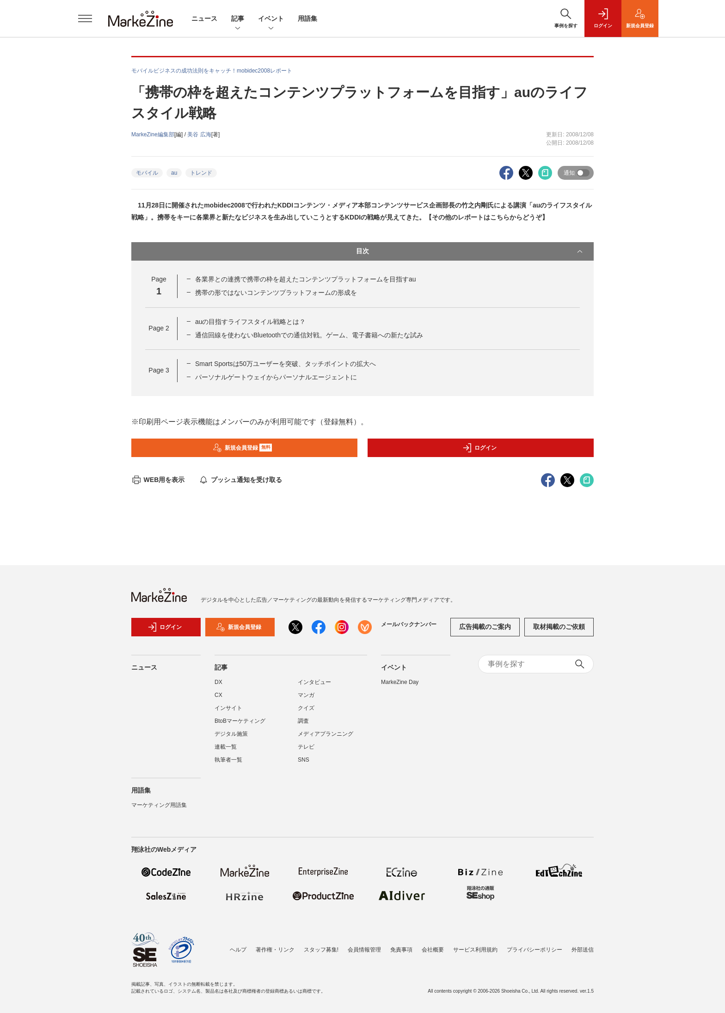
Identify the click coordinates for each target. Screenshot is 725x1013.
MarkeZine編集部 (152, 134)
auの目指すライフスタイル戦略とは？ (250, 321)
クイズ (306, 708)
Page (158, 328)
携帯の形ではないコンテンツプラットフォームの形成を (276, 292)
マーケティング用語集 (159, 805)
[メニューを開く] (85, 18)
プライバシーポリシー (534, 949)
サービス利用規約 (475, 949)
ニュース (204, 18)
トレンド (201, 173)
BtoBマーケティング (240, 721)
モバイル (147, 173)
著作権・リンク (275, 949)
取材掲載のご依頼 (559, 626)
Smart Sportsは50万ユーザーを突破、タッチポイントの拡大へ (285, 363)
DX (218, 682)
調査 (303, 721)
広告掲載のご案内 (485, 626)
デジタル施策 (231, 734)
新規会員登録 (242, 447)
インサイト (228, 708)
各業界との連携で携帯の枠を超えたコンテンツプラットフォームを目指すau (305, 279)
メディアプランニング (325, 734)
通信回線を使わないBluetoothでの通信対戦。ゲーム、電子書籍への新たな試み (309, 335)
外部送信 (582, 949)
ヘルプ (238, 949)
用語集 (307, 18)
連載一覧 (226, 747)
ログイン (479, 447)
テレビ (306, 747)
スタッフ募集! (321, 949)
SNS (303, 760)
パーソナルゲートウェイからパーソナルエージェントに (276, 377)
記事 (237, 19)
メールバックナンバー (408, 624)
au (174, 173)
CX (218, 695)
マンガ (306, 695)
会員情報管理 (364, 949)
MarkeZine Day (399, 682)
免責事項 (401, 949)
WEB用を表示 (157, 479)
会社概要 (433, 949)
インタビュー (314, 682)
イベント (271, 19)
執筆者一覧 (228, 760)
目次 (470, 251)
